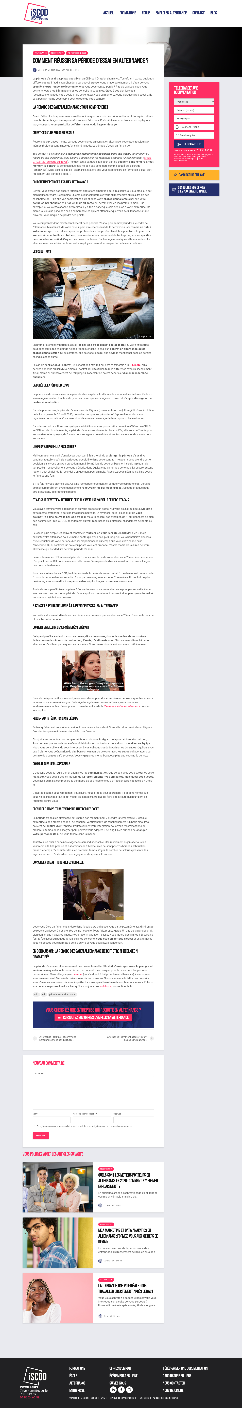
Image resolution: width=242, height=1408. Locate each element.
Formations (127, 13)
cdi (43, 994)
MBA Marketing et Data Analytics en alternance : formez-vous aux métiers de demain (128, 1236)
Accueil (108, 13)
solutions (105, 986)
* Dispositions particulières (165, 1398)
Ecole (146, 13)
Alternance (77, 1384)
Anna (103, 1316)
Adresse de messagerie (85, 1114)
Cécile (38, 70)
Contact (198, 13)
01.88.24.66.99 (204, 150)
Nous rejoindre (173, 1391)
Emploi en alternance (171, 13)
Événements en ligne (123, 1376)
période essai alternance (62, 994)
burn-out (77, 974)
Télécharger (189, 144)
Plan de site (143, 1398)
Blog (213, 13)
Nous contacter (174, 1384)
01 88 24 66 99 (30, 1397)
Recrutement (57, 53)
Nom (35, 1114)
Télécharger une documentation (185, 1369)
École (73, 1376)
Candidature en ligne (189, 175)
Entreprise (76, 1391)
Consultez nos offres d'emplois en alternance (93, 1018)
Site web (117, 1114)
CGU (103, 1398)
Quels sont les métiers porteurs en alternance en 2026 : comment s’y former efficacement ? (128, 1181)
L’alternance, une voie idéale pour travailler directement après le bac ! (125, 1289)
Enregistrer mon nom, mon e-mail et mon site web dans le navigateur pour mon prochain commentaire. (84, 1126)
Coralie (104, 1205)
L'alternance (40, 53)
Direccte (135, 365)
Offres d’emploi (120, 1369)
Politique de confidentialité (121, 1398)
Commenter (38, 1073)
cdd (36, 994)
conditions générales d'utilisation (190, 158)
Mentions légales (89, 1398)
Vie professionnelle (77, 53)
